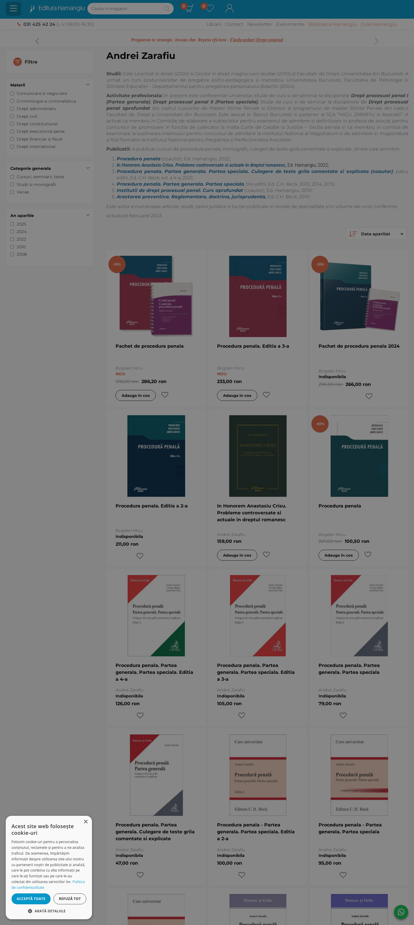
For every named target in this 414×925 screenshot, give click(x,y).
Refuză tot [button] (70, 898)
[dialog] (49, 867)
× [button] (85, 822)
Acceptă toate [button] (31, 898)
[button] (49, 911)
